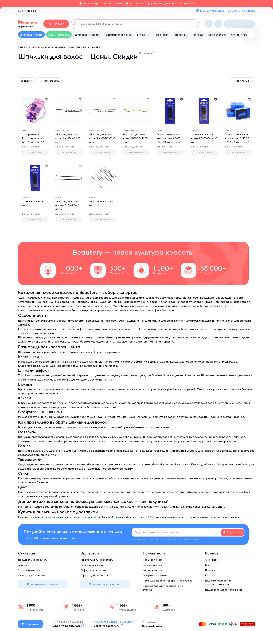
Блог (207, 565)
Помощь (210, 570)
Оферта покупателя (155, 575)
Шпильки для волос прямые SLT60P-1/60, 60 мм (67, 205)
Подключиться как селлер (43, 584)
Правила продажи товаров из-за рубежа (163, 587)
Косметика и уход (37, 46)
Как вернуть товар (154, 570)
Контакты (211, 575)
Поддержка (30, 624)
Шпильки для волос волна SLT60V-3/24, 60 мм (204, 138)
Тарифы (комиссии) (29, 570)
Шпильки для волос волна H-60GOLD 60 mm (135, 138)
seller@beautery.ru (106, 626)
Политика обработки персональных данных (218, 582)
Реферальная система (93, 570)
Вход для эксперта (243, 10)
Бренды (25, 80)
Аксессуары (74, 46)
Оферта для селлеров (31, 575)
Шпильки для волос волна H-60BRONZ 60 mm (102, 138)
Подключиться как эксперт (105, 584)
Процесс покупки (153, 559)
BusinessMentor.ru (154, 626)
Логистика (24, 565)
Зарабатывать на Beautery (96, 559)
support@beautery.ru (66, 626)
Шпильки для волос (92, 46)
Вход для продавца (212, 10)
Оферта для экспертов (94, 575)
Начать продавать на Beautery (113, 621)
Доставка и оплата (154, 565)
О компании (212, 559)
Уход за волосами (57, 46)
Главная (22, 46)
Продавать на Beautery (32, 559)
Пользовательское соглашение (223, 589)
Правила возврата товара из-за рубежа (167, 580)
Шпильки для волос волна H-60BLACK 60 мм (68, 138)
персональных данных (189, 539)
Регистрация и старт (93, 565)
